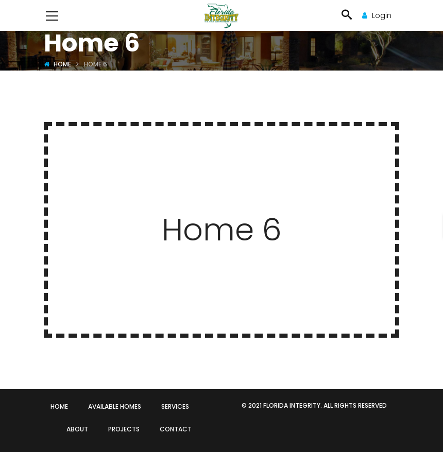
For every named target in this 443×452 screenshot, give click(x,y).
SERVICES (175, 406)
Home (62, 64)
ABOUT (77, 429)
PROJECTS (124, 429)
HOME (59, 406)
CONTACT (176, 429)
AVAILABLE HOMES (114, 406)
